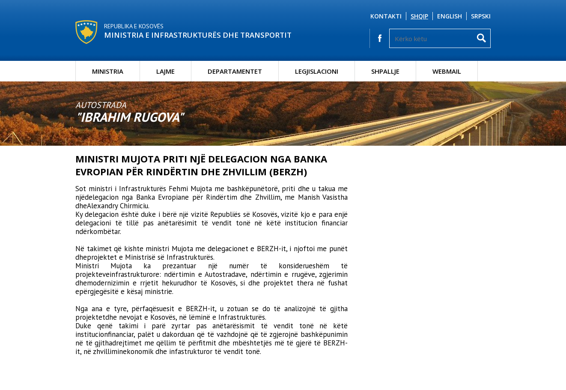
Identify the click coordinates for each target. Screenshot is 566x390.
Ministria (107, 71)
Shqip (419, 16)
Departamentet (235, 71)
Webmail (446, 71)
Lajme (165, 71)
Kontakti (386, 16)
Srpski (481, 16)
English (449, 16)
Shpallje (385, 71)
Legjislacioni (316, 71)
